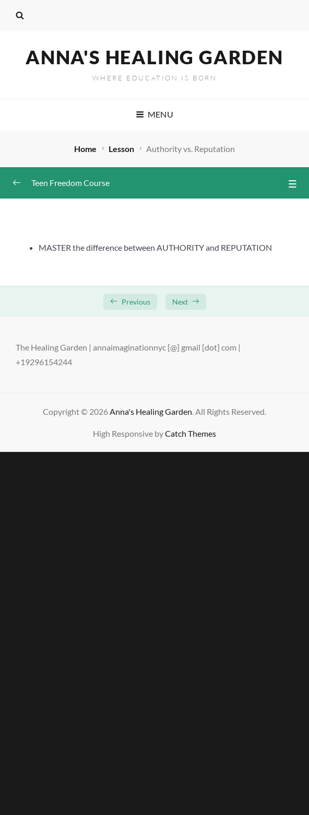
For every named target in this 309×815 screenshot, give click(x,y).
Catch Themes (190, 433)
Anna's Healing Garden (154, 56)
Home (86, 149)
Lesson (122, 149)
